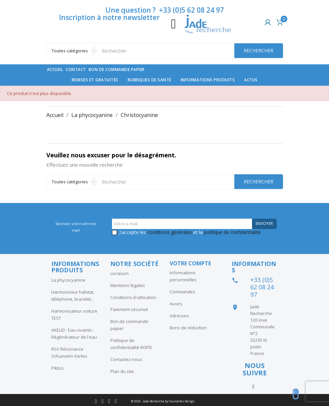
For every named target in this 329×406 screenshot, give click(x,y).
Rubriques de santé (149, 80)
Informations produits (208, 80)
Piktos (57, 368)
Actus (251, 80)
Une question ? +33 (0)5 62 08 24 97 (164, 10)
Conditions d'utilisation (133, 297)
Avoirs (176, 304)
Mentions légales (127, 285)
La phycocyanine (68, 280)
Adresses (179, 316)
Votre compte (190, 263)
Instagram (253, 386)
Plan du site (122, 371)
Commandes (182, 292)
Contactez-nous (126, 359)
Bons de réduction (188, 328)
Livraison (119, 273)
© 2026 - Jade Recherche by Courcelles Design (163, 401)
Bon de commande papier (117, 69)
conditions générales (169, 232)
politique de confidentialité (232, 232)
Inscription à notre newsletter (109, 17)
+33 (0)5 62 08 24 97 (262, 287)
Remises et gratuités (95, 80)
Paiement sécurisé (129, 309)
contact (76, 69)
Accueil (55, 69)
